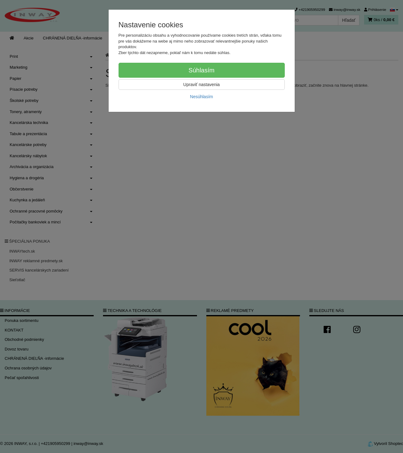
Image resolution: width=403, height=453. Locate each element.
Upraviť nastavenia (201, 84)
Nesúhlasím (201, 96)
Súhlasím (201, 70)
